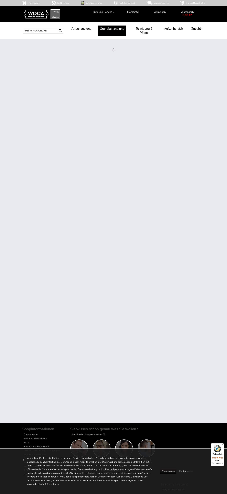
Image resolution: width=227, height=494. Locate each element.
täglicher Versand (127, 3)
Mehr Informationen (49, 484)
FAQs (27, 444)
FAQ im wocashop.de (173, 435)
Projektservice (34, 3)
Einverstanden (168, 471)
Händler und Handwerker (37, 448)
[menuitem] (103, 12)
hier (65, 480)
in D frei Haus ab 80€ (195, 3)
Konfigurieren (186, 471)
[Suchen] (60, 31)
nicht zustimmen (87, 473)
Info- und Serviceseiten (35, 440)
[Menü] (222, 445)
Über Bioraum (31, 436)
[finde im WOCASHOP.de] (43, 31)
